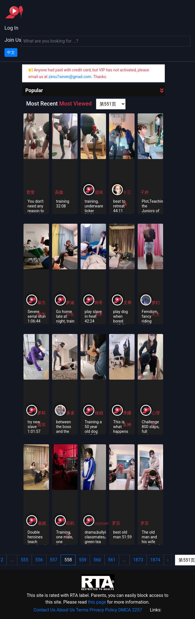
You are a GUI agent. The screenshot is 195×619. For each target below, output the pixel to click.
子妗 (144, 192)
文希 (127, 302)
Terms (82, 610)
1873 (138, 559)
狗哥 (98, 302)
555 (24, 559)
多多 (70, 412)
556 (39, 559)
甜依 (99, 192)
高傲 (59, 192)
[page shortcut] (111, 104)
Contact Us (45, 610)
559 (82, 559)
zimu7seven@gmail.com (69, 76)
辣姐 (99, 412)
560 (97, 559)
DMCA (124, 610)
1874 (155, 559)
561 (112, 559)
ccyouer (101, 523)
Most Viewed (75, 103)
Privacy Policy (103, 610)
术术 (98, 314)
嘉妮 (42, 523)
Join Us (12, 40)
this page (97, 602)
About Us (66, 610)
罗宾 (116, 523)
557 (53, 559)
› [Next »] (168, 559)
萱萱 (30, 192)
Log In (11, 28)
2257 (137, 610)
